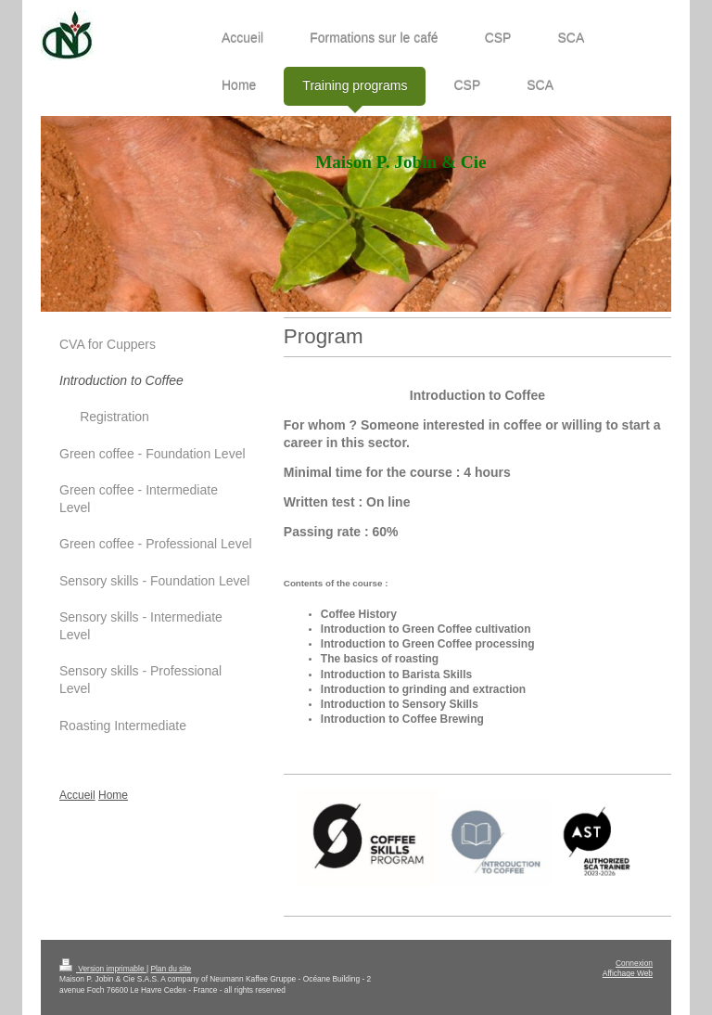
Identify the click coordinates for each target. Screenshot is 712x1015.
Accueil (77, 795)
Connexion (634, 963)
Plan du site (170, 968)
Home (113, 795)
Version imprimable (102, 968)
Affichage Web (628, 973)
